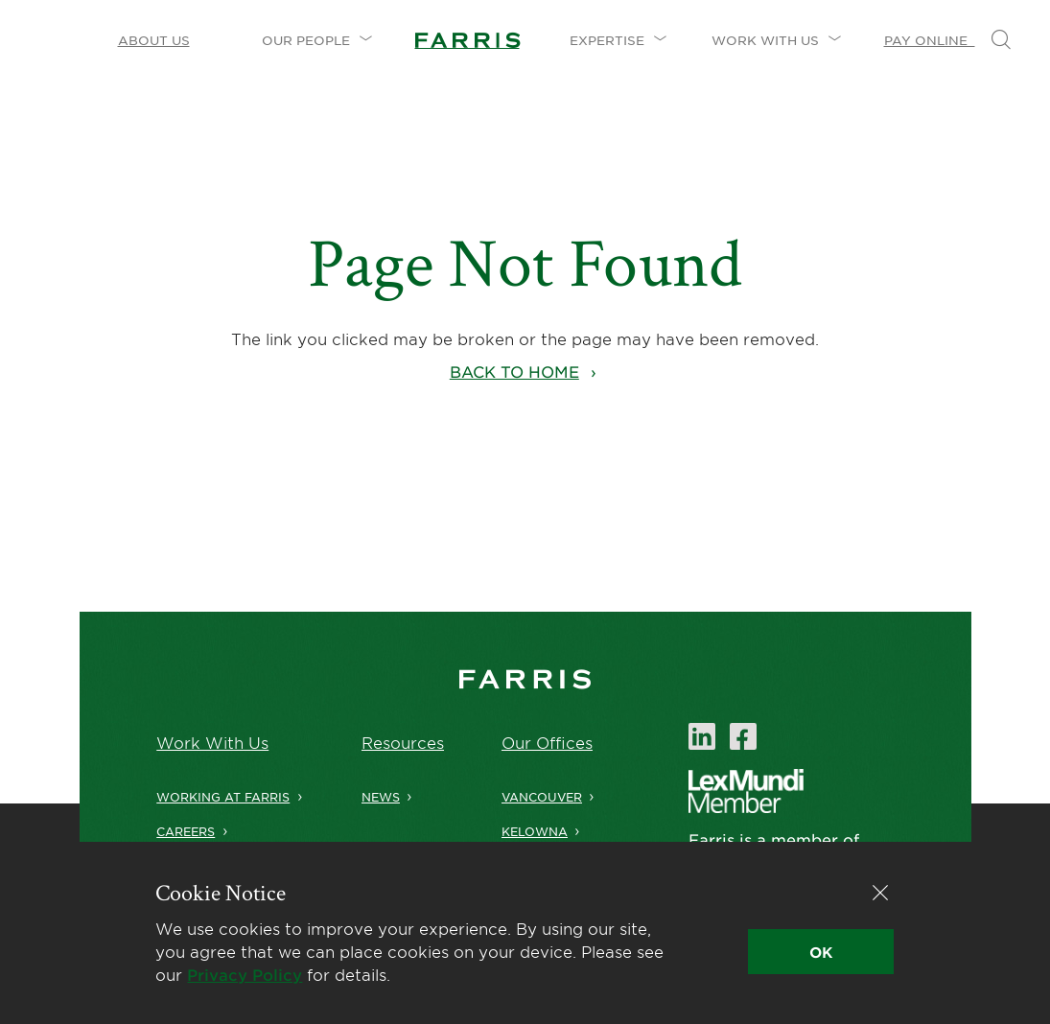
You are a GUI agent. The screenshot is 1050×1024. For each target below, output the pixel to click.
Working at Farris (217, 796)
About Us (154, 40)
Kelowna (535, 831)
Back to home (514, 371)
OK (820, 952)
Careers (180, 831)
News (381, 796)
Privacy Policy (244, 974)
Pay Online (929, 40)
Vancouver (542, 796)
